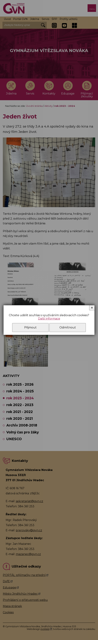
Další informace (49, 318)
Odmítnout (67, 327)
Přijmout (30, 327)
